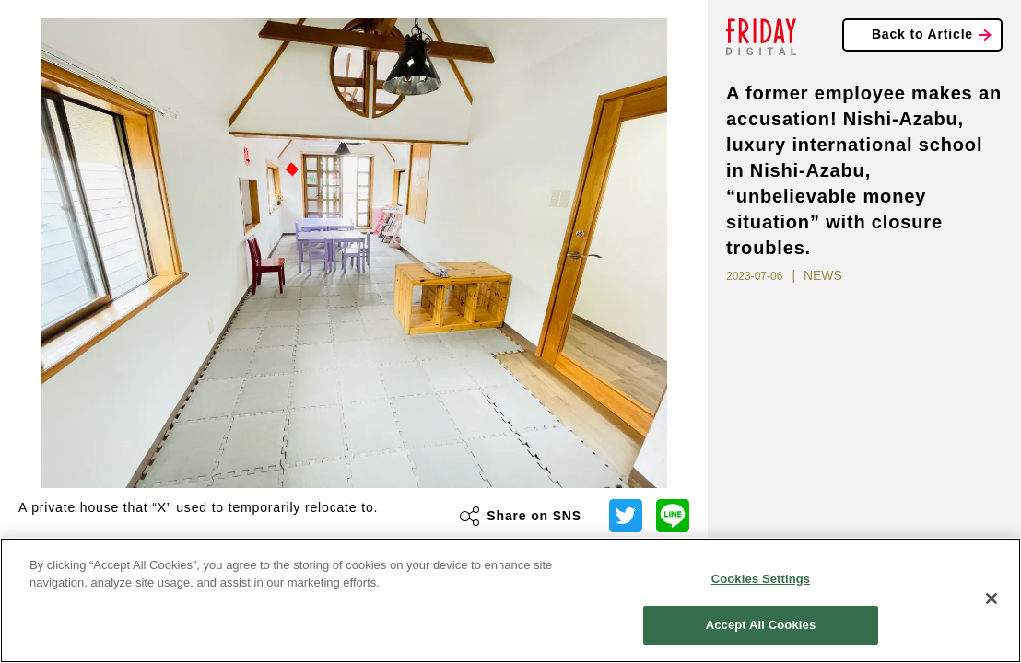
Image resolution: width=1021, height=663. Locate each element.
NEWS (823, 275)
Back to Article (922, 34)
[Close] (991, 598)
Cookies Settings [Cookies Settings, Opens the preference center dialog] (761, 579)
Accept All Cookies (761, 625)
